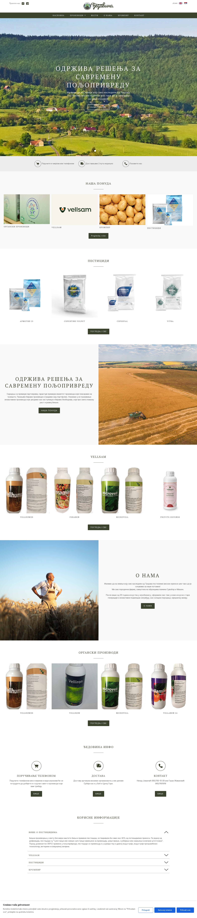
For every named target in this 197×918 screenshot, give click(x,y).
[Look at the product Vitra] (170, 298)
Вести (94, 15)
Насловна (58, 15)
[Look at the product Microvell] (122, 494)
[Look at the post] (147, 394)
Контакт (139, 15)
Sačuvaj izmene (165, 910)
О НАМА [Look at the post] (148, 606)
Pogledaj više (98, 236)
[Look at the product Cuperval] (122, 298)
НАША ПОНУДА (98, 107)
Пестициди (98, 261)
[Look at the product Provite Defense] (170, 494)
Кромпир (123, 15)
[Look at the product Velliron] (75, 689)
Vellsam (98, 457)
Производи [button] (77, 15)
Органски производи (98, 652)
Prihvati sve (185, 910)
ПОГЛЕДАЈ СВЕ (98, 331)
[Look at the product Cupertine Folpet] (75, 298)
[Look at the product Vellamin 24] (170, 689)
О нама (108, 15)
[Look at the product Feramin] (75, 494)
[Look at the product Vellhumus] (27, 494)
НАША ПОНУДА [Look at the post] (49, 410)
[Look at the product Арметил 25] (27, 298)
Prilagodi (146, 910)
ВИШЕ (36, 794)
